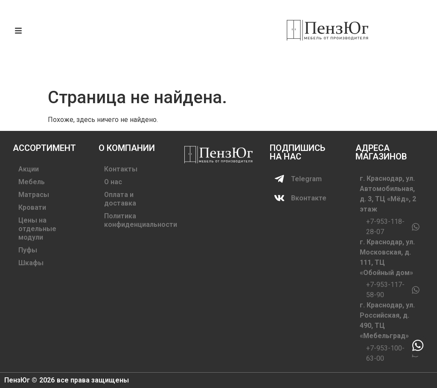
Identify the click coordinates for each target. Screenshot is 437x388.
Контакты (120, 169)
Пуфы (27, 250)
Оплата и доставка (120, 199)
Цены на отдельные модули (37, 228)
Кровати (32, 207)
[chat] (417, 345)
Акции (28, 169)
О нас (113, 182)
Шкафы (31, 263)
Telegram (306, 179)
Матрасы (33, 195)
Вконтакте (308, 198)
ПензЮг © (20, 380)
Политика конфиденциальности (133, 220)
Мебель (31, 182)
